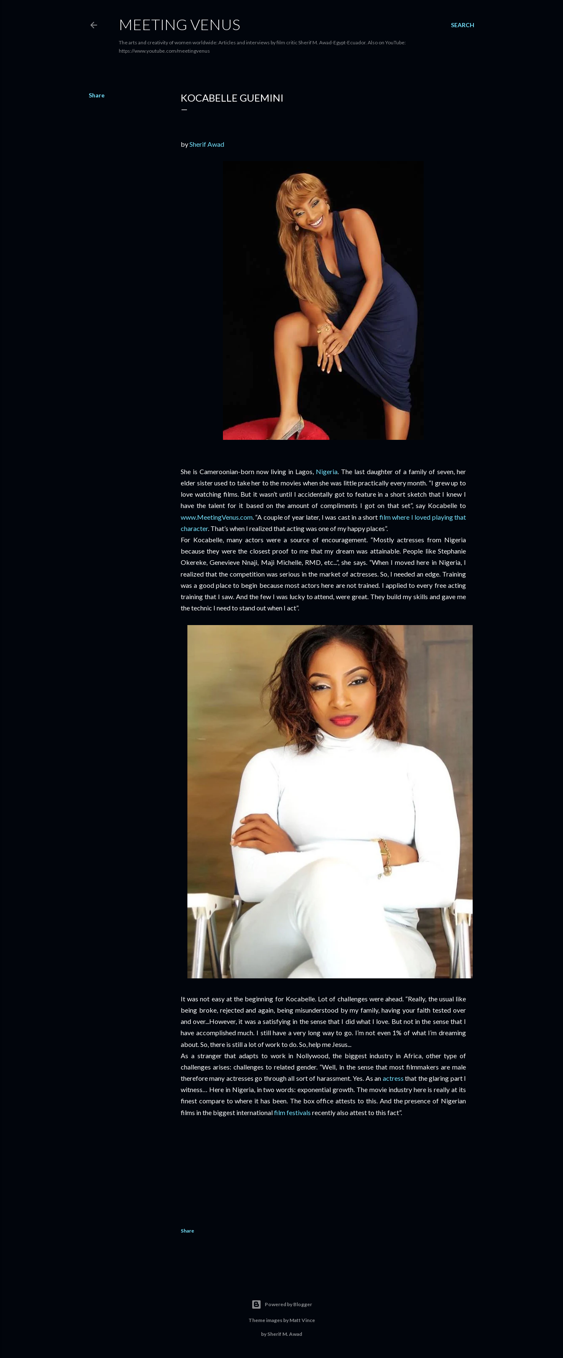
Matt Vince (302, 1320)
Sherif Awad (206, 144)
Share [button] (97, 95)
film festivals (292, 1112)
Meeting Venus (179, 24)
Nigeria (327, 471)
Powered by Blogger (281, 1304)
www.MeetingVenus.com (217, 517)
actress (393, 1078)
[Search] (462, 25)
